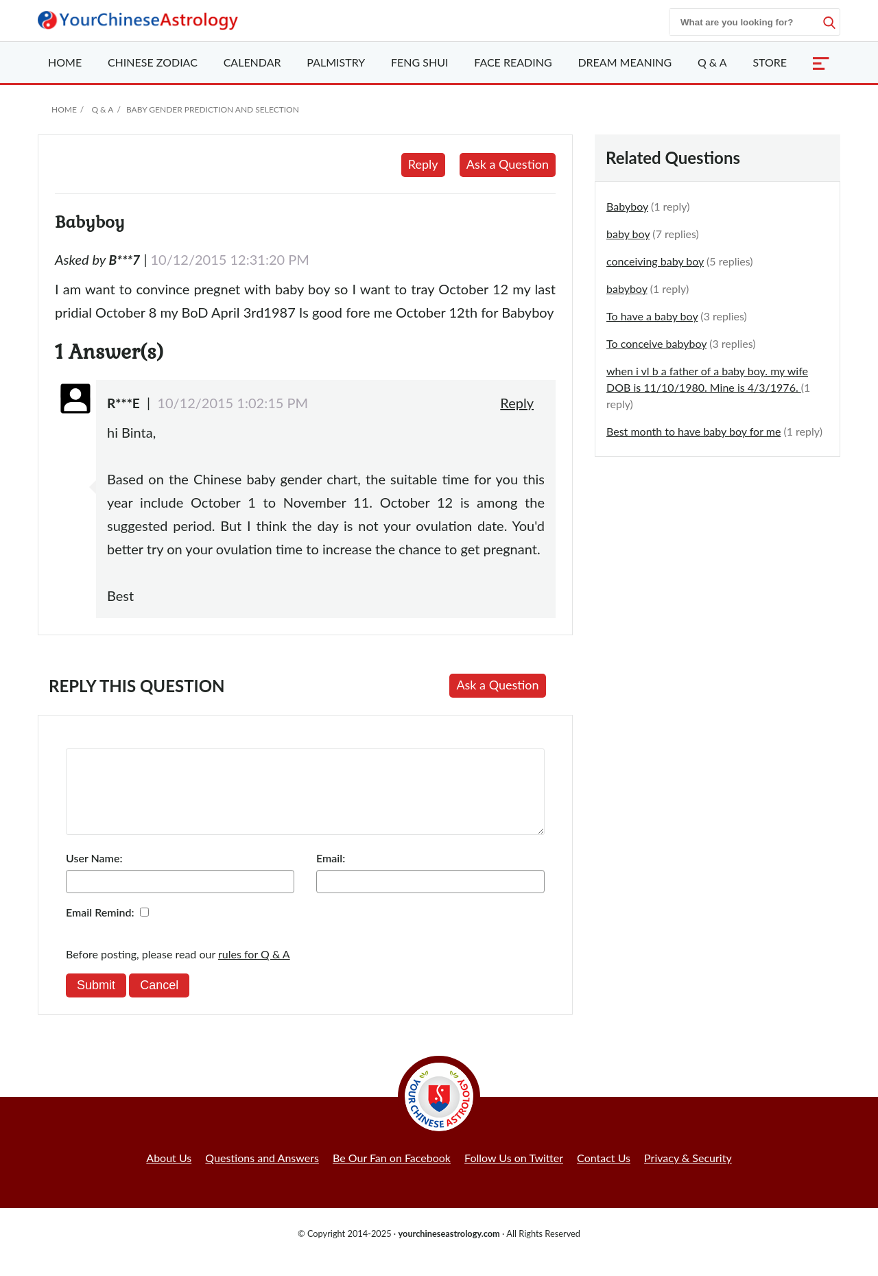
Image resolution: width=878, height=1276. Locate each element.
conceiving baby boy (655, 261)
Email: (330, 874)
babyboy (627, 288)
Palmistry (336, 62)
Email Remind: (100, 928)
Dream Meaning (625, 62)
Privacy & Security (688, 1174)
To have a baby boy (652, 315)
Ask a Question (507, 164)
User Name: (94, 874)
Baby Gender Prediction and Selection (212, 109)
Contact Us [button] (603, 1174)
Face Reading (512, 62)
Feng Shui (419, 62)
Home (65, 62)
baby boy (628, 233)
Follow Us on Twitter (513, 1174)
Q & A (712, 62)
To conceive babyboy (656, 343)
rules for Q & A (254, 970)
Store (769, 62)
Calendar (252, 62)
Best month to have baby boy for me (693, 431)
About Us (168, 1174)
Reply (423, 164)
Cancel (159, 1001)
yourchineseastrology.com (448, 1249)
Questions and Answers (262, 1174)
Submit (96, 1001)
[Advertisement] (717, 569)
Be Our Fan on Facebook (392, 1174)
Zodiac (153, 62)
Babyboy (627, 206)
